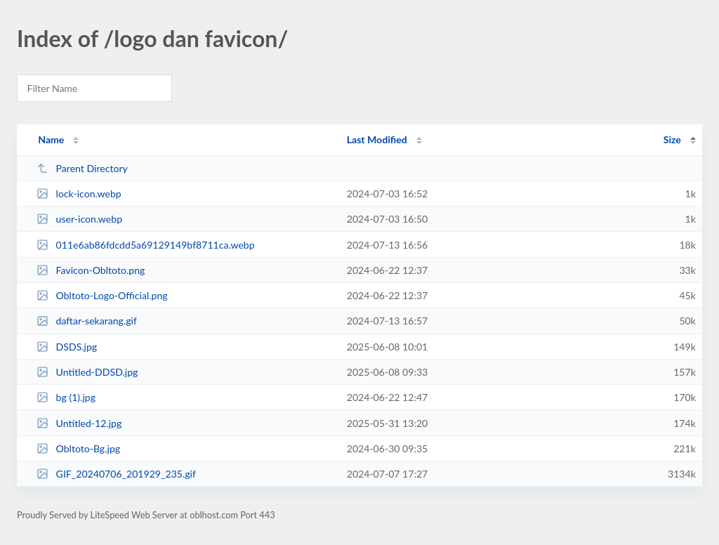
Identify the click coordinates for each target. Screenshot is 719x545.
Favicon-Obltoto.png (91, 270)
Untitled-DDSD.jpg (87, 372)
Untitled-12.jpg (79, 423)
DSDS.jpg (67, 347)
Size (672, 139)
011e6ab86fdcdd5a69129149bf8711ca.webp (145, 245)
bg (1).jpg (66, 397)
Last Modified (377, 139)
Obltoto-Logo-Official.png (102, 295)
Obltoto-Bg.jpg (78, 448)
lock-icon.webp (79, 193)
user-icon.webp (79, 219)
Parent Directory (82, 168)
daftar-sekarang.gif (87, 321)
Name (51, 139)
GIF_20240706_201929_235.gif (116, 474)
